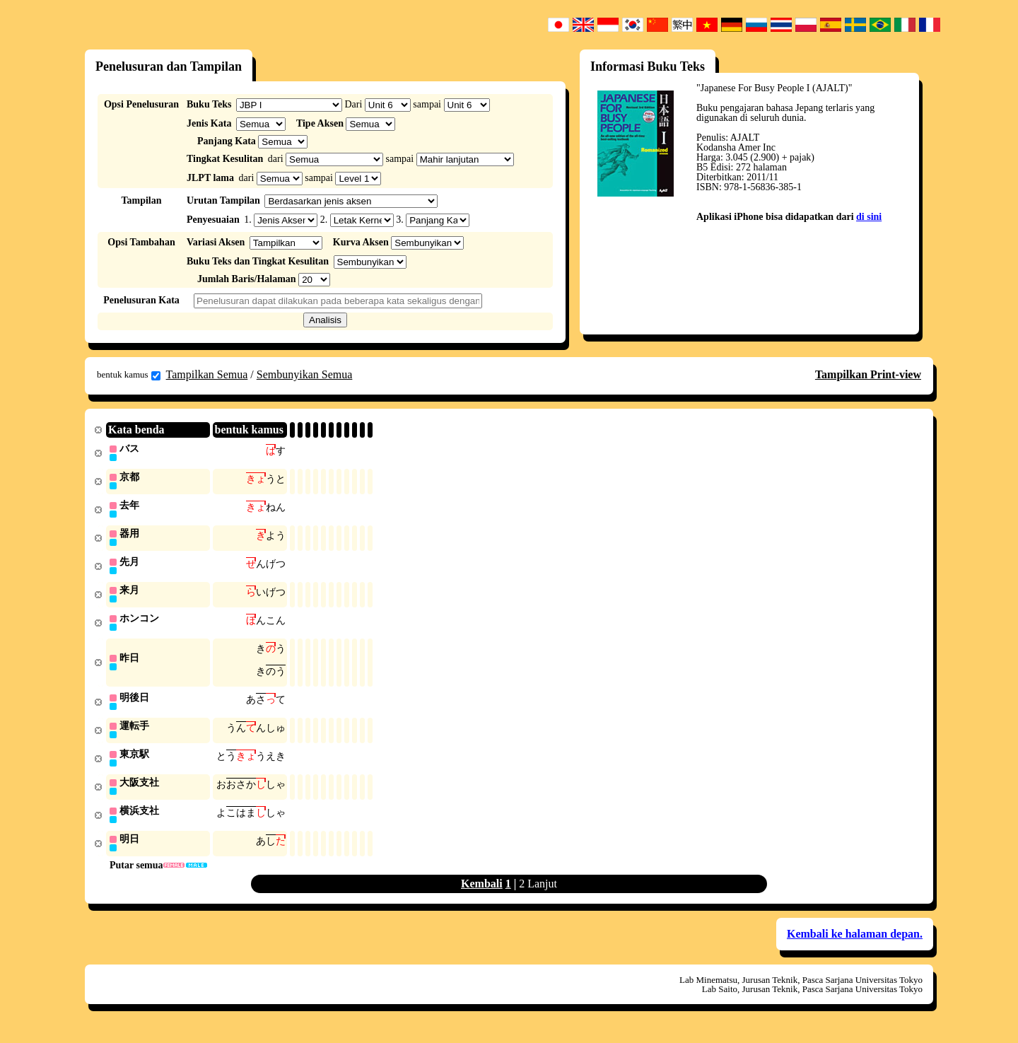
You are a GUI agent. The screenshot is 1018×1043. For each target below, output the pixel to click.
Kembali (482, 894)
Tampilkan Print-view (868, 374)
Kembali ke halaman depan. (855, 944)
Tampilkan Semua (207, 374)
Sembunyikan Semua (305, 374)
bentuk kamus (128, 374)
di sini (869, 216)
